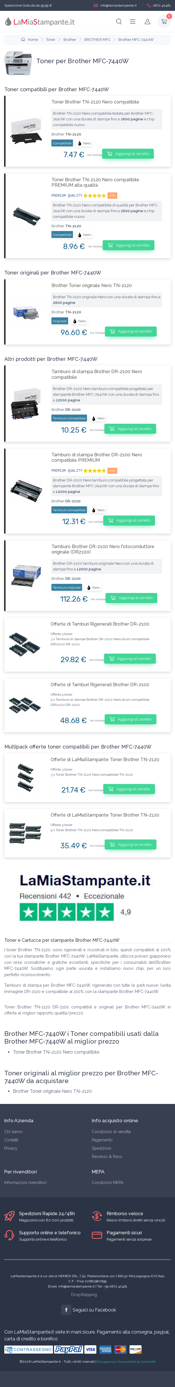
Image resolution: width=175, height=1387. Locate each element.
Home (29, 39)
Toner (50, 39)
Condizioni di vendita (111, 1131)
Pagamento (102, 1140)
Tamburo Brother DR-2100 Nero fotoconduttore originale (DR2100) (102, 549)
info (112, 195)
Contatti (11, 1140)
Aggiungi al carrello (128, 153)
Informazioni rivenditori (25, 1182)
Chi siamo (13, 1131)
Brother (69, 39)
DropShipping (84, 1294)
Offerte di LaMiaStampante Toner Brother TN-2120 (105, 759)
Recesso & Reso (107, 1156)
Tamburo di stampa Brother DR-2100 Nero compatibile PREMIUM (96, 457)
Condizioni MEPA (107, 1182)
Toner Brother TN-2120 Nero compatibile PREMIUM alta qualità (95, 182)
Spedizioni (101, 1148)
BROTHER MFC (97, 39)
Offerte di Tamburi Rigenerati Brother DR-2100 (100, 624)
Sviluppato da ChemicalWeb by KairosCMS (126, 1361)
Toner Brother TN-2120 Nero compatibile (95, 102)
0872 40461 (159, 5)
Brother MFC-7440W (136, 39)
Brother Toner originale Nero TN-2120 (91, 285)
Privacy (10, 1148)
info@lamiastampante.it (115, 5)
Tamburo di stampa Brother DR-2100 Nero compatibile (96, 374)
